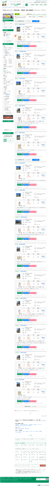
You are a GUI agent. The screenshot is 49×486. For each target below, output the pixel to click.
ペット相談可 (26, 187)
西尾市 (25, 102)
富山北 (38, 102)
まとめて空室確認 (35, 159)
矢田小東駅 (26, 445)
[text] (27, 465)
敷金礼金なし (35, 424)
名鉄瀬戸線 (26, 457)
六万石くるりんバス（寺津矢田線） (33, 102)
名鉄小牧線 (26, 459)
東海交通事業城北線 (42, 459)
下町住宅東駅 (42, 445)
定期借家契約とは (7, 94)
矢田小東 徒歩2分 (24, 217)
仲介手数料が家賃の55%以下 (24, 424)
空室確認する (26, 154)
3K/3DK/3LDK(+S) (41, 403)
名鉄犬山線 (34, 457)
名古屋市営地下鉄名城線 (42, 452)
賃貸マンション (35, 14)
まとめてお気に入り (28, 159)
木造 (34, 431)
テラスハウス (30, 431)
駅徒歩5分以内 (17, 428)
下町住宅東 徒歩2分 (22, 51)
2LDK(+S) (43, 129)
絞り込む (8, 117)
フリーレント (39, 424)
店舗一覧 (30, 477)
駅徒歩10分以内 (22, 428)
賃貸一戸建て (44, 14)
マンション (41, 102)
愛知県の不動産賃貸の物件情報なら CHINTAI (38, 479)
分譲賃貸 (27, 431)
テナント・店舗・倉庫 (18, 432)
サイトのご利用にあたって (8, 477)
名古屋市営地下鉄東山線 (26, 452)
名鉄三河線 (18, 459)
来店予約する (20, 154)
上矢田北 (39, 156)
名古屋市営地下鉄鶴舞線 (34, 452)
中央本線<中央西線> (42, 454)
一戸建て (24, 431)
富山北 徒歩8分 (21, 379)
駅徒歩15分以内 (27, 428)
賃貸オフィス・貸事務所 (39, 431)
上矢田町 (28, 102)
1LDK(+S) (43, 349)
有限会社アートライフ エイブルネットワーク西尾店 (23, 43)
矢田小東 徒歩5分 (22, 244)
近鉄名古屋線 (34, 454)
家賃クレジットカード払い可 (24, 425)
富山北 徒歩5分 (22, 78)
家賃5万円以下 (17, 425)
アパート (41, 129)
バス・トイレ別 (26, 241)
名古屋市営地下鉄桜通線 (18, 455)
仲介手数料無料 (31, 424)
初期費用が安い (17, 424)
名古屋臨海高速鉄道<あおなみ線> (42, 457)
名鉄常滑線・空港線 (34, 459)
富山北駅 (18, 445)
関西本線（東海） (18, 457)
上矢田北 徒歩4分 (22, 24)
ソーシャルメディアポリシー (21, 477)
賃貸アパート (40, 14)
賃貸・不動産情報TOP (2, 477)
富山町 (27, 403)
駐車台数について (7, 53)
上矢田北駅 (34, 445)
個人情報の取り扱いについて (14, 477)
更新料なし (29, 425)
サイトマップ (26, 477)
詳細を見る (43, 36)
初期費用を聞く (33, 154)
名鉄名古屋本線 (26, 454)
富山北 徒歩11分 (22, 105)
